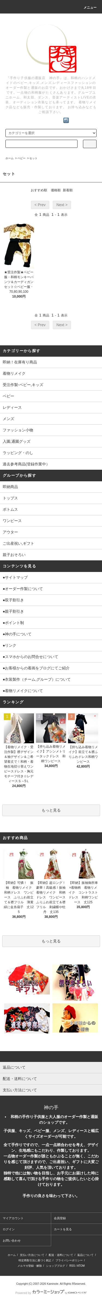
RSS (72, 1265)
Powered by (50, 1292)
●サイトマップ (15, 577)
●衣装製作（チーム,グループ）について (37, 679)
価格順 (56, 190)
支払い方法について (32, 1254)
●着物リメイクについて (23, 691)
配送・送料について (61, 1254)
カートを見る (63, 1229)
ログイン (9, 1229)
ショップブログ (55, 1265)
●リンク (9, 645)
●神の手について (17, 634)
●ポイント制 (13, 623)
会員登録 (60, 1218)
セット (33, 158)
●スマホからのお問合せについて (30, 657)
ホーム (9, 158)
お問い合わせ (12, 1240)
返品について (85, 1254)
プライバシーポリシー (69, 1260)
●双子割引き (13, 600)
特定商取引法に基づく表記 (34, 1260)
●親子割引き (13, 611)
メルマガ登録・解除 (29, 1265)
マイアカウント (13, 1218)
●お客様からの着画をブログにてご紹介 (36, 668)
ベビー (21, 158)
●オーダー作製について (23, 589)
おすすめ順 (39, 190)
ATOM (81, 1265)
